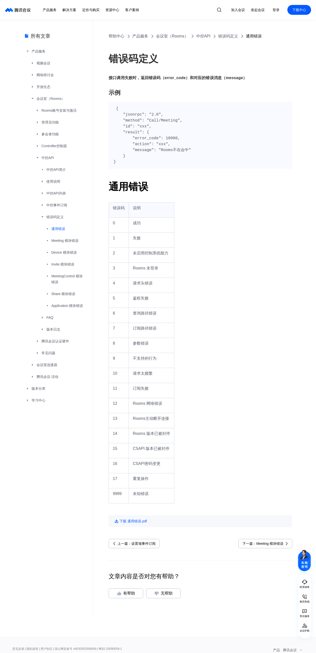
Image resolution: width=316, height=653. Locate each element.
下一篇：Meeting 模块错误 (262, 544)
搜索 (219, 10)
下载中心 (299, 10)
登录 (276, 10)
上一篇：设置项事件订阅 (137, 544)
